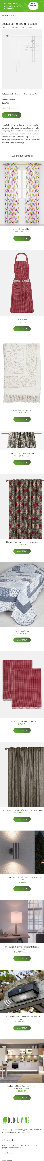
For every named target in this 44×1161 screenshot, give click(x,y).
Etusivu (4, 27)
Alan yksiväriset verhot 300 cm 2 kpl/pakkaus (22, 810)
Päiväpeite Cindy (22, 631)
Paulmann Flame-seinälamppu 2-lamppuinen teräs (22, 878)
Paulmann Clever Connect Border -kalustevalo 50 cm (22, 1087)
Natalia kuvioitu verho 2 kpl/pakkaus (22, 542)
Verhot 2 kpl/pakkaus (22, 229)
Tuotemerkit (29, 94)
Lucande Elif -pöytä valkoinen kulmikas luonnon (22, 948)
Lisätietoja (12, 115)
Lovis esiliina (22, 320)
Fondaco (5, 96)
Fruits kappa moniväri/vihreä (22, 453)
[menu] (40, 15)
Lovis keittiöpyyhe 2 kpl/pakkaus (22, 721)
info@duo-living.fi (9, 1153)
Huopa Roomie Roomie (22, 410)
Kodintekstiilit (17, 94)
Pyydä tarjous (33, 4)
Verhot (37, 94)
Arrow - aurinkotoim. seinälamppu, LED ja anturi (22, 1017)
